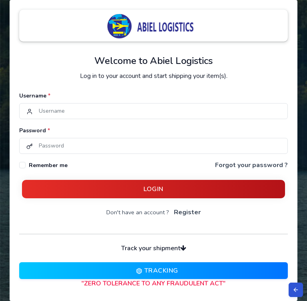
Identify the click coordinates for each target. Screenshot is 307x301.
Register (187, 212)
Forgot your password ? (251, 165)
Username (34, 96)
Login (153, 189)
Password (34, 130)
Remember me (48, 165)
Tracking (153, 270)
